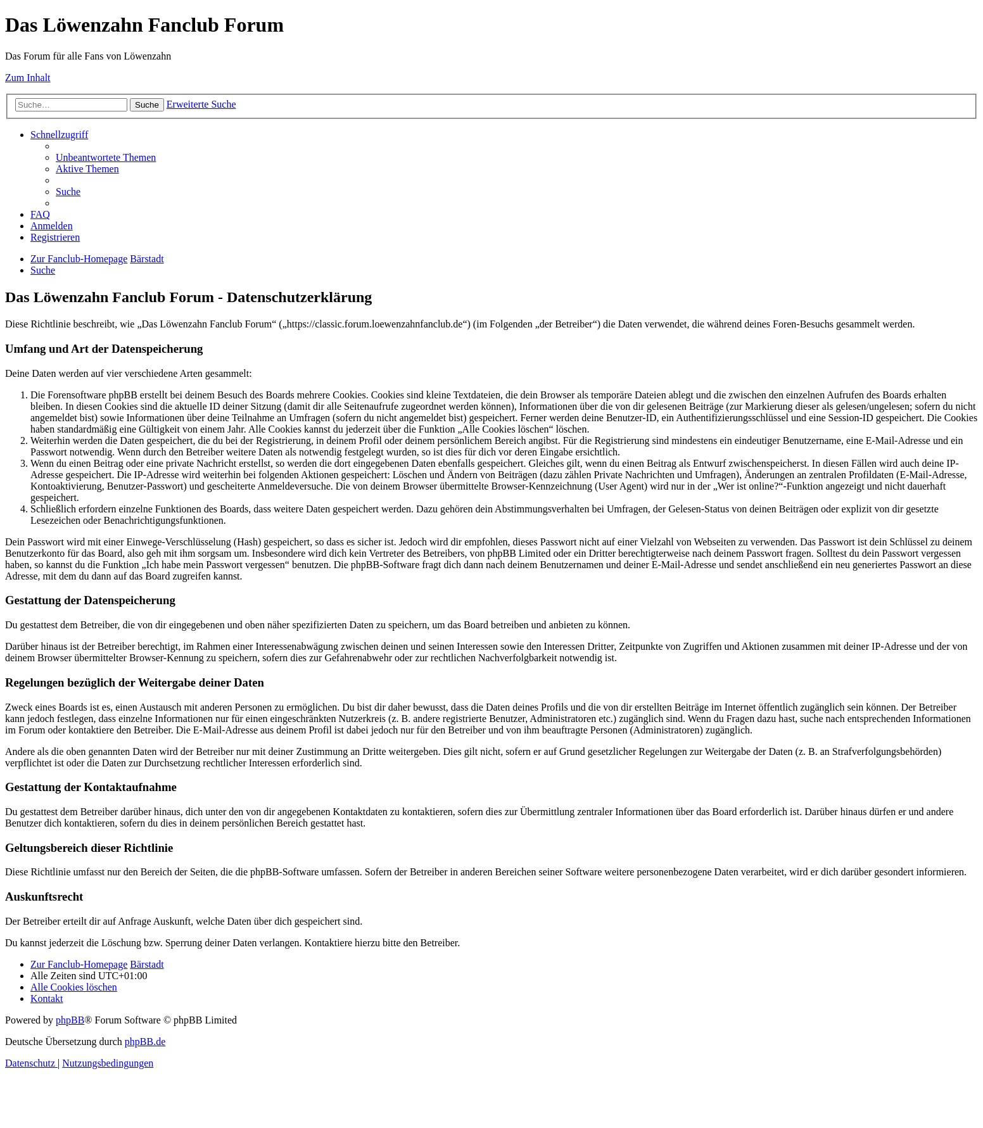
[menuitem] (106, 157)
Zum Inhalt (28, 77)
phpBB (70, 1020)
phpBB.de (145, 1041)
